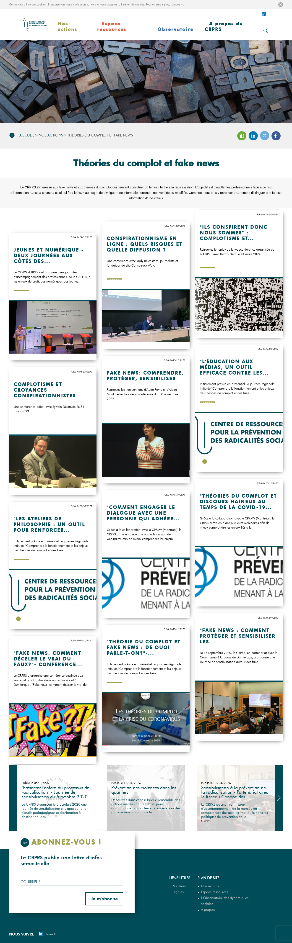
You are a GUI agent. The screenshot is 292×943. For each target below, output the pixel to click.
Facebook (276, 135)
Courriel (30, 882)
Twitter (264, 135)
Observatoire (175, 29)
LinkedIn (253, 135)
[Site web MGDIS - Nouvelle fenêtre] (274, 934)
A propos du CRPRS (224, 26)
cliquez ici (177, 4)
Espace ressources (111, 26)
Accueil (26, 135)
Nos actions (67, 26)
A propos (208, 910)
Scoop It (241, 135)
